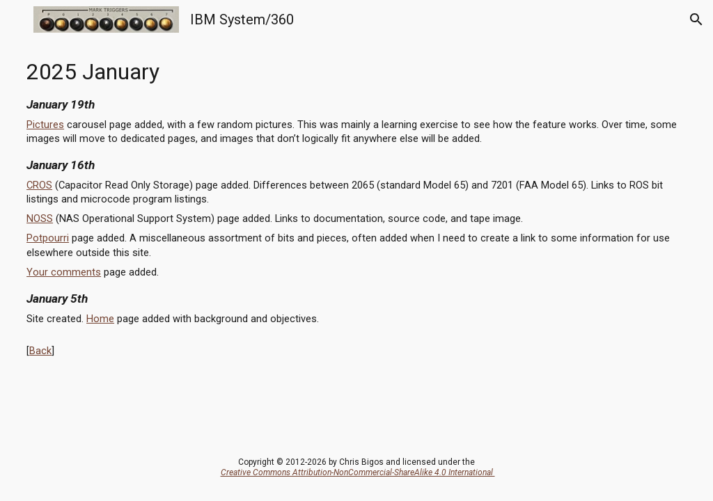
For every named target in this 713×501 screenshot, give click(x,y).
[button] (16, 19)
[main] (356, 204)
